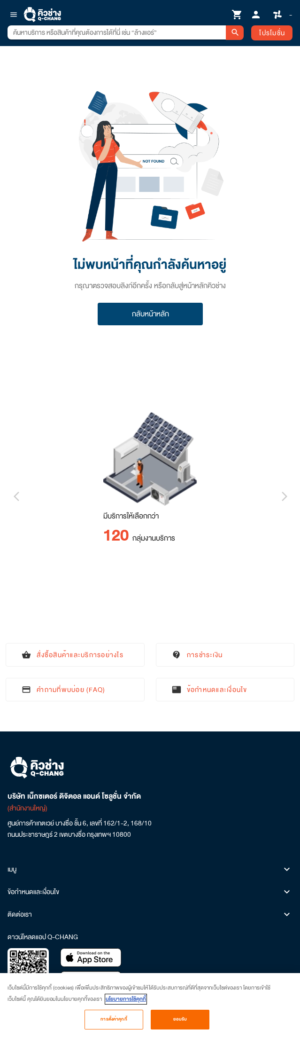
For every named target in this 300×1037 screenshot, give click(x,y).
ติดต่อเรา (150, 914)
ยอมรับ (180, 1024)
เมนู (150, 869)
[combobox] (117, 32)
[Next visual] (284, 496)
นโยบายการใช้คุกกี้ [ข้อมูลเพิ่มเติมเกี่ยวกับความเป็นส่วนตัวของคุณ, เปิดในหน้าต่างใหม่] (126, 1003)
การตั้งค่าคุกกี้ (113, 1024)
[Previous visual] (16, 496)
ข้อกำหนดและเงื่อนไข (150, 891)
